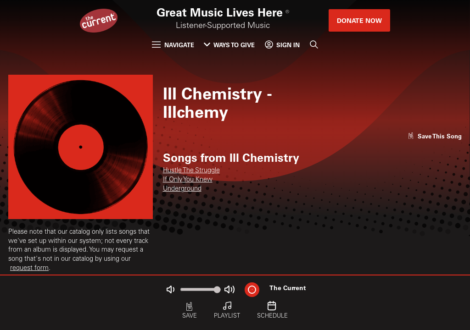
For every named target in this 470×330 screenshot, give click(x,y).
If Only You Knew (188, 180)
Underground (182, 189)
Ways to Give (229, 45)
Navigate (173, 45)
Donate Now (359, 20)
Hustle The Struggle (191, 171)
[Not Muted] (170, 289)
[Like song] (435, 136)
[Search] (313, 44)
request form (29, 268)
